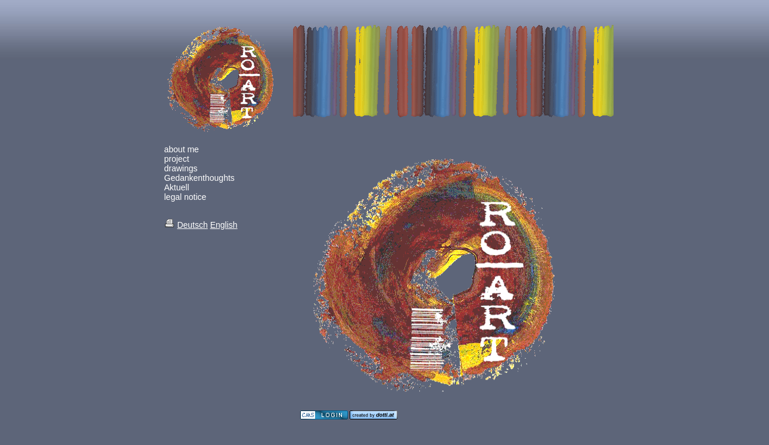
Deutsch (192, 225)
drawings (181, 168)
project (176, 159)
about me (181, 149)
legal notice (185, 197)
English (224, 225)
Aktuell (176, 187)
